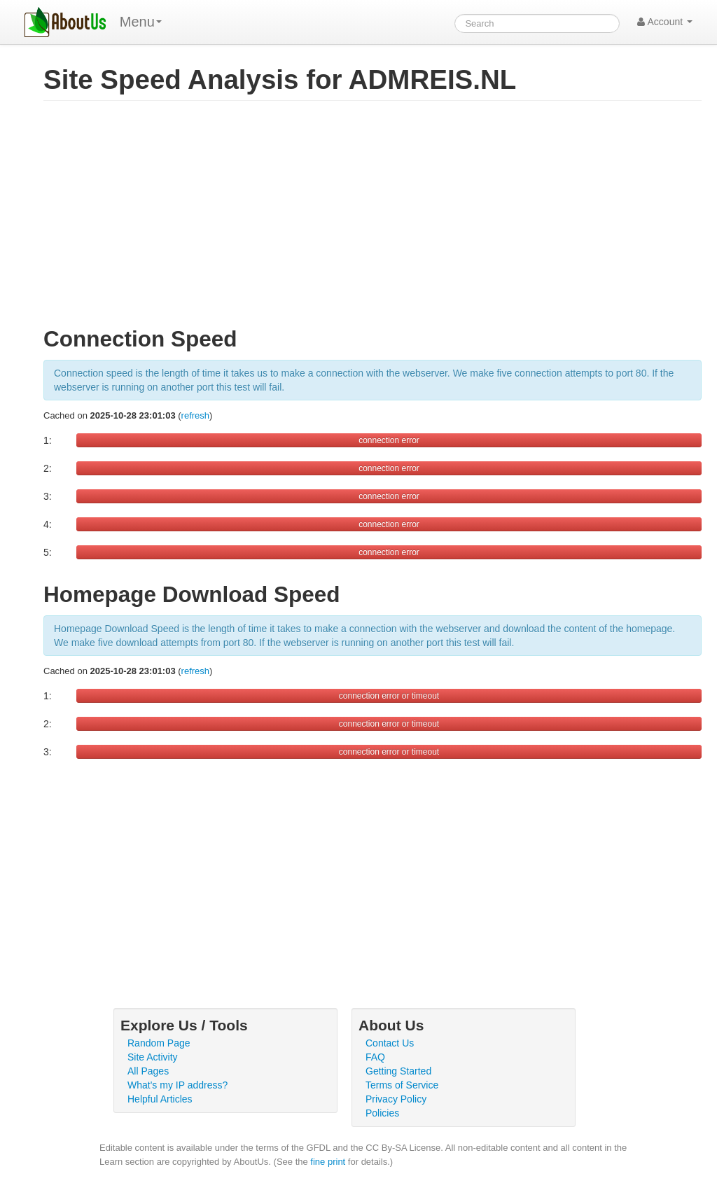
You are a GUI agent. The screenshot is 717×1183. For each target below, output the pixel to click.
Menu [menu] (141, 21)
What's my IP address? (177, 1085)
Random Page (158, 1043)
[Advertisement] (372, 220)
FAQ (375, 1057)
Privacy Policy (396, 1099)
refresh (195, 415)
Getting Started (398, 1071)
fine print (327, 1161)
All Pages (148, 1071)
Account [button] (664, 21)
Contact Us (390, 1043)
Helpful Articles (160, 1099)
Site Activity (152, 1057)
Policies (382, 1113)
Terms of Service (402, 1085)
